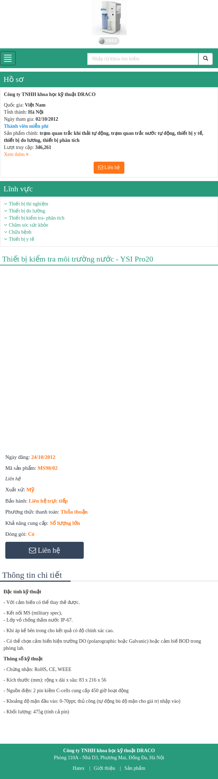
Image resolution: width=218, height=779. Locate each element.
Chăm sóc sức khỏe (28, 225)
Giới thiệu (104, 768)
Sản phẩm (134, 768)
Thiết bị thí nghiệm (28, 203)
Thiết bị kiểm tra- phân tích (36, 218)
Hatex (78, 768)
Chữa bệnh (20, 232)
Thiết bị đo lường (27, 211)
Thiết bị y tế (21, 239)
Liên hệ (109, 167)
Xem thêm (16, 154)
